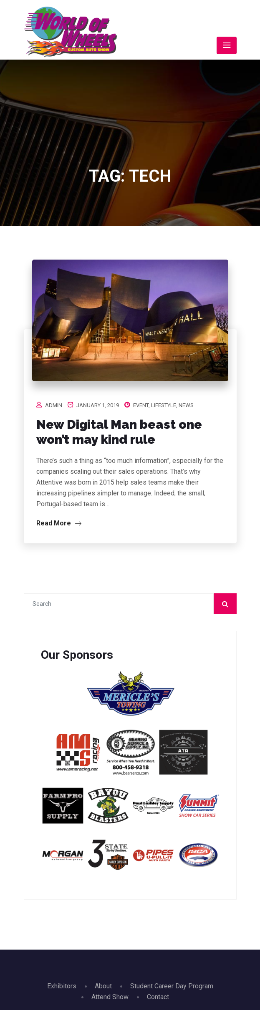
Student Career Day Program (171, 986)
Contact (158, 997)
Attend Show (110, 997)
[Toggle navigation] (227, 45)
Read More (58, 523)
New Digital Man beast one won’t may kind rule (119, 432)
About (103, 986)
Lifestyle (163, 405)
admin (53, 405)
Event (141, 405)
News (186, 405)
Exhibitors (61, 986)
